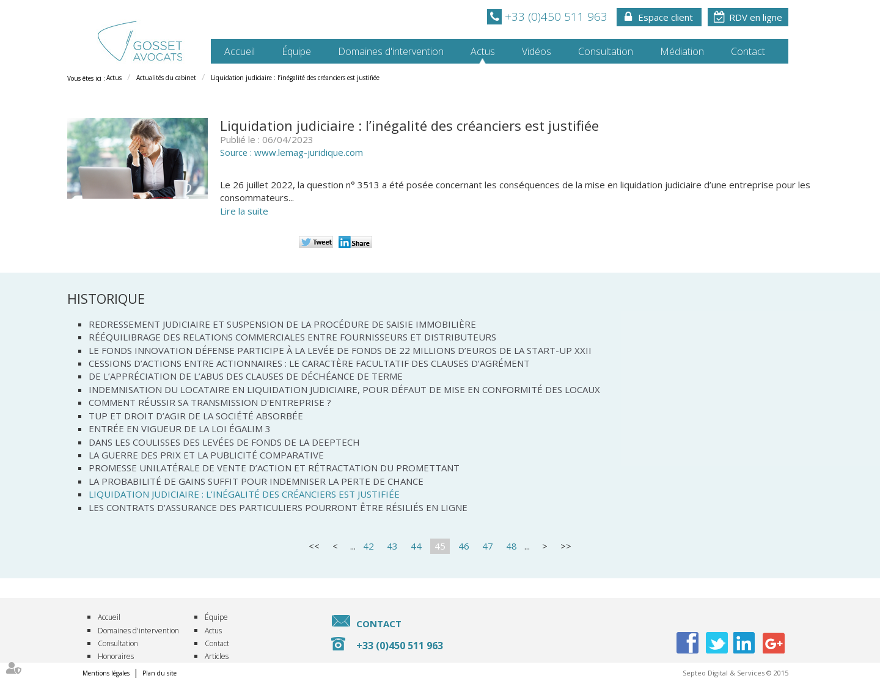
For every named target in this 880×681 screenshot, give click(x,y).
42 (368, 546)
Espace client (665, 17)
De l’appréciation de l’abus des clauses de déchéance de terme (246, 376)
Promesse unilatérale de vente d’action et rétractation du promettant (274, 468)
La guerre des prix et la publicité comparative (206, 455)
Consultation (605, 51)
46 (463, 546)
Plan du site (159, 673)
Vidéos (536, 51)
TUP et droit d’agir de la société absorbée (196, 416)
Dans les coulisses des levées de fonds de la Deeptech (224, 442)
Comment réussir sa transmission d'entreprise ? (210, 402)
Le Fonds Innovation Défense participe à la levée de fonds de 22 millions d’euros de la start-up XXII (340, 350)
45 (440, 546)
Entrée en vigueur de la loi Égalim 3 (180, 428)
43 (392, 546)
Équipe (296, 51)
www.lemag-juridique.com (308, 152)
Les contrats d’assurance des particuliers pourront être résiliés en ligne (278, 507)
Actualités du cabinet (166, 77)
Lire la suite (244, 211)
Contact (748, 51)
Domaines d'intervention (391, 51)
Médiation (682, 51)
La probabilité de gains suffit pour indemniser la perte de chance (256, 481)
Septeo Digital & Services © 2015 (735, 672)
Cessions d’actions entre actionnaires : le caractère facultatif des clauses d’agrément (309, 363)
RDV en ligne (755, 17)
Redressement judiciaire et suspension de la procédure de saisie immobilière (282, 324)
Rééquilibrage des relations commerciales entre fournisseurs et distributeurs (292, 337)
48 (511, 546)
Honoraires (116, 656)
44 (416, 546)
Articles (217, 656)
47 (487, 546)
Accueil (239, 51)
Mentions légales (106, 673)
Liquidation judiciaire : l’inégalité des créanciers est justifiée (295, 77)
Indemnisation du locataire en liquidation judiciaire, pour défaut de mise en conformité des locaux (344, 389)
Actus (483, 51)
